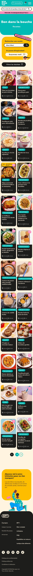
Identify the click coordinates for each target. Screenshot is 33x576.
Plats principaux (23, 180)
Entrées (21, 340)
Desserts (5, 118)
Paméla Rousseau (7, 531)
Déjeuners (5, 180)
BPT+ (18, 523)
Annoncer (5, 534)
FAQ (18, 535)
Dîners (5, 87)
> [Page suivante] (17, 454)
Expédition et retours (24, 539)
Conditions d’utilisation (8, 564)
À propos (5, 523)
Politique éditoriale (7, 561)
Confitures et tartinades (9, 278)
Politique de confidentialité (9, 558)
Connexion (17, 3)
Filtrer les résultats (13, 64)
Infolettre (20, 531)
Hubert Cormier (6, 527)
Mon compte (21, 527)
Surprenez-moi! (15, 54)
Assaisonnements (23, 246)
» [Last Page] (21, 454)
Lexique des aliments (23, 543)
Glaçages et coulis (24, 87)
